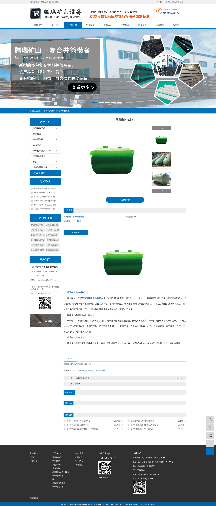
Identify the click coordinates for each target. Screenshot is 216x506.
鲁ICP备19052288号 (148, 504)
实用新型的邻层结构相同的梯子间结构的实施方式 (46, 197)
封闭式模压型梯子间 (38, 225)
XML (184, 2)
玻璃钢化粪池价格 (38, 230)
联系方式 (137, 453)
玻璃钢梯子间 (39, 128)
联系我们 (160, 2)
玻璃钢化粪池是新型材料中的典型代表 (82, 429)
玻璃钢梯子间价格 (52, 235)
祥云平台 (106, 504)
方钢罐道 (37, 134)
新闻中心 (108, 25)
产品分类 (56, 453)
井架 (35, 162)
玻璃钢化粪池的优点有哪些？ (78, 421)
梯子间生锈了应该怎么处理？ (46, 205)
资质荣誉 (90, 25)
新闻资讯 (79, 453)
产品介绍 (73, 25)
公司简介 (33, 457)
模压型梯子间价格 (52, 245)
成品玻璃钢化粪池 (82, 378)
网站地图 (175, 2)
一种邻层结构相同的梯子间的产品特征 (46, 201)
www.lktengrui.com (43, 293)
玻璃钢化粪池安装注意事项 (78, 425)
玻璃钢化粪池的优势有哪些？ (142, 429)
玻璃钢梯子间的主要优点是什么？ (46, 193)
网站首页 (38, 25)
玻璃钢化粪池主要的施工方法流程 (144, 425)
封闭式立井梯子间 (38, 235)
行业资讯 (79, 461)
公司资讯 (79, 457)
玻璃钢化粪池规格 (70, 364)
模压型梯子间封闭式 (38, 245)
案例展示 (142, 25)
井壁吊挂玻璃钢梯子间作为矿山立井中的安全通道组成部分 (46, 209)
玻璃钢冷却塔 (39, 156)
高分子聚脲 (38, 139)
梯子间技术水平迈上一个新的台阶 (46, 189)
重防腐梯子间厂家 (38, 250)
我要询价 (125, 199)
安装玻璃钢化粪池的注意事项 (142, 421)
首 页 (45, 111)
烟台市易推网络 (126, 504)
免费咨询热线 (104, 453)
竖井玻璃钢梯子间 (38, 240)
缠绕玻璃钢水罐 (40, 167)
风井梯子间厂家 (53, 230)
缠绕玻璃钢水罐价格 (52, 225)
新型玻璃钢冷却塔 (52, 250)
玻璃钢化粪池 (64, 111)
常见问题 (79, 465)
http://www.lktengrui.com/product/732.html (89, 371)
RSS (180, 2)
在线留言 (160, 25)
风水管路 (37, 145)
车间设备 (125, 25)
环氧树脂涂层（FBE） (43, 150)
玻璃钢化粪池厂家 (84, 364)
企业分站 (167, 2)
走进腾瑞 (34, 453)
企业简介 (55, 25)
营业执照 (33, 461)
